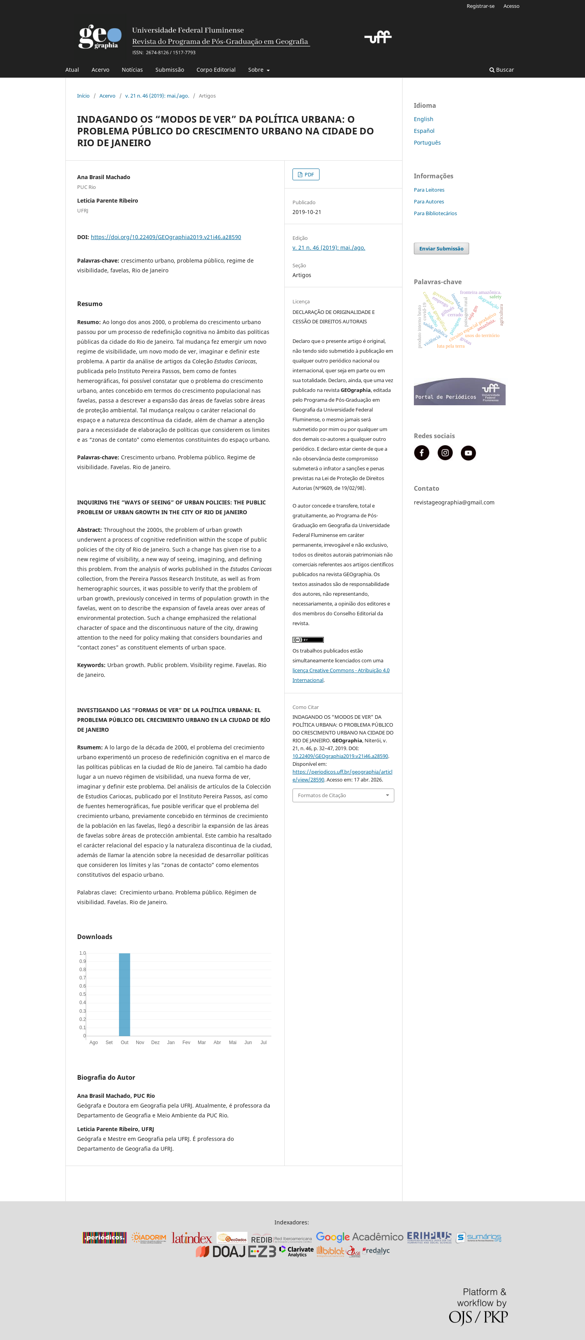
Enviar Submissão (441, 248)
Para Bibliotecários (435, 213)
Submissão (169, 69)
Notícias (132, 69)
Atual (72, 69)
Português (427, 142)
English (423, 119)
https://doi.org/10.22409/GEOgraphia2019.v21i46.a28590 (166, 237)
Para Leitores (429, 189)
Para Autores (429, 201)
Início (83, 95)
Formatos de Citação (322, 795)
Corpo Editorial (216, 69)
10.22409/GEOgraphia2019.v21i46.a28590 (340, 756)
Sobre (256, 69)
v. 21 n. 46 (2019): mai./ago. (157, 95)
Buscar (501, 69)
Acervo (100, 69)
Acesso (512, 5)
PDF (308, 174)
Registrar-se (481, 5)
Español (424, 130)
